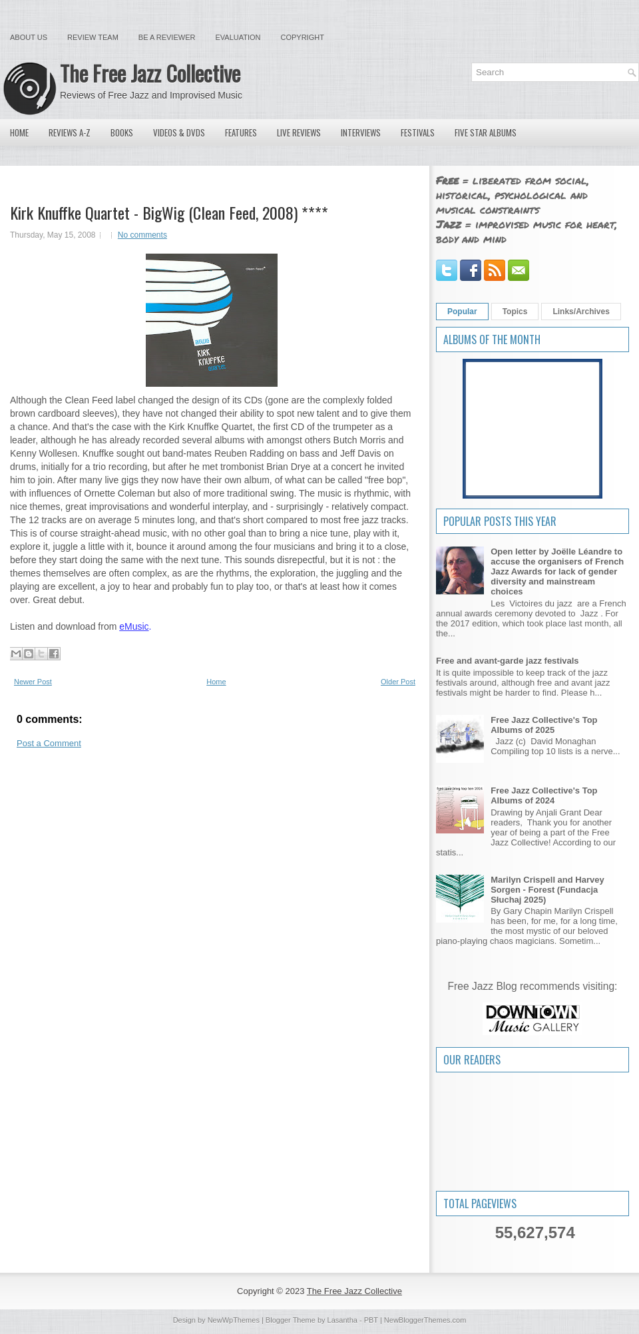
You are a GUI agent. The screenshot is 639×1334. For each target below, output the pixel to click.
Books (121, 132)
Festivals (418, 132)
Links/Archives (580, 311)
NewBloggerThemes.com (425, 1320)
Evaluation (237, 37)
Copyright (302, 37)
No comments (142, 235)
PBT (371, 1320)
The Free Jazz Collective (150, 73)
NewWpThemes (234, 1320)
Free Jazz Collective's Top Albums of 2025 (544, 725)
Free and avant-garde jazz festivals (507, 661)
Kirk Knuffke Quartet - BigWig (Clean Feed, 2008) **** (169, 212)
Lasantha (342, 1320)
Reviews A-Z (70, 132)
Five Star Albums (486, 132)
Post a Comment (49, 743)
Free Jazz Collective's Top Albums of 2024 (544, 795)
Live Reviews (299, 132)
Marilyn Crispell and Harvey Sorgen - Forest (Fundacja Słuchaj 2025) (547, 890)
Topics (515, 311)
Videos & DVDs (179, 132)
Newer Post (33, 682)
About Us (28, 37)
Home (19, 132)
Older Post (398, 682)
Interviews (361, 132)
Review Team (92, 37)
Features (241, 132)
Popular (462, 311)
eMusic (133, 626)
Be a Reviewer (167, 37)
